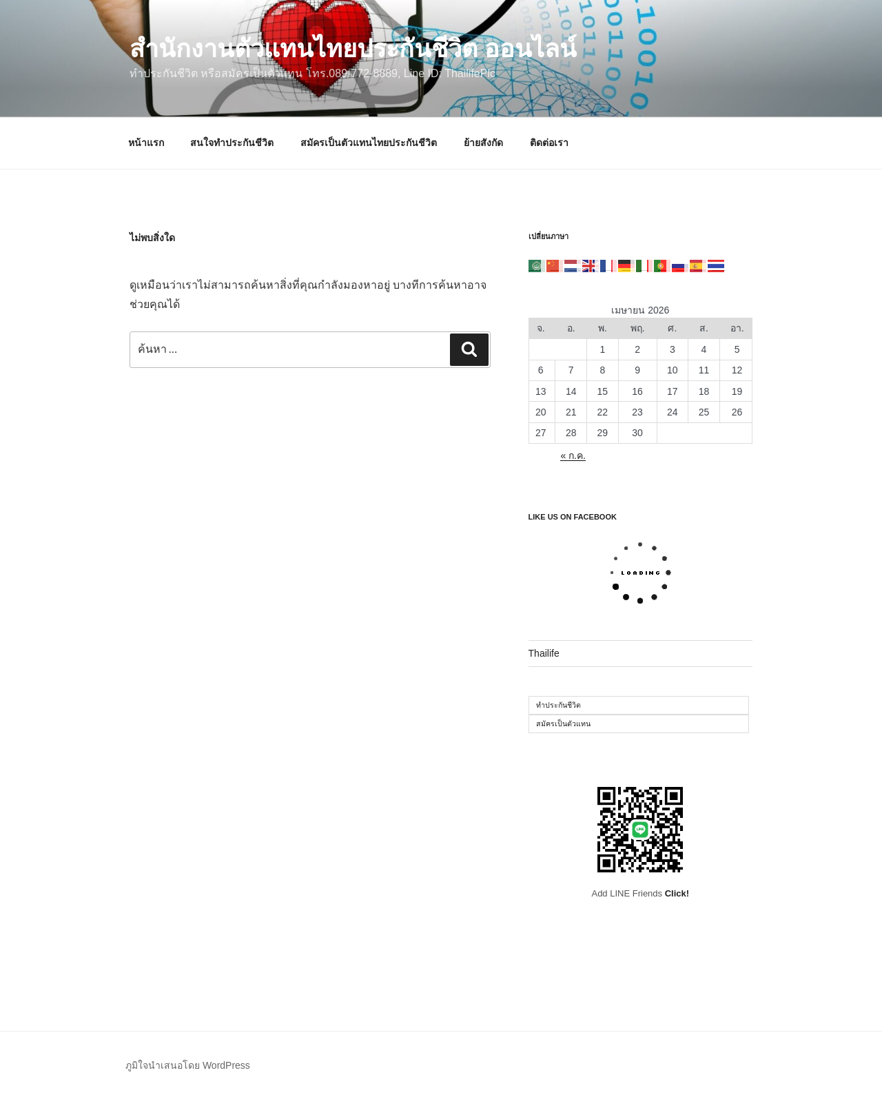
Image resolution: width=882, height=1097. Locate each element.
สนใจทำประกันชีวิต (232, 142)
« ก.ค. (572, 455)
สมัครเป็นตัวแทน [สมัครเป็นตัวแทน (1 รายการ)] (563, 723)
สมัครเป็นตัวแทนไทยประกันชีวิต (368, 142)
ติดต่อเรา (549, 142)
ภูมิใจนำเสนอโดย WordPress (187, 1065)
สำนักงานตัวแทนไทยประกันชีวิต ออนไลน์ (353, 48)
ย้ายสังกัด (483, 142)
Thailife (544, 653)
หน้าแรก (146, 142)
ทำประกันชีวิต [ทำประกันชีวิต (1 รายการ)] (558, 705)
